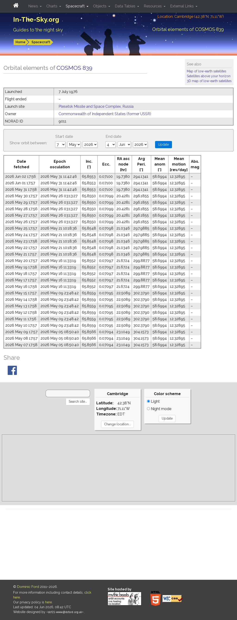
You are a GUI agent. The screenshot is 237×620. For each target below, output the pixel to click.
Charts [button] (52, 6)
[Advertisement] (118, 468)
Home (20, 42)
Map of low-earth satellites (206, 71)
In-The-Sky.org (36, 19)
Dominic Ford (28, 587)
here (48, 602)
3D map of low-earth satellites (209, 81)
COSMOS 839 (74, 67)
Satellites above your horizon (209, 76)
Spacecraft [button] (76, 6)
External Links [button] (182, 6)
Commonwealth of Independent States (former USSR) (105, 114)
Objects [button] (100, 6)
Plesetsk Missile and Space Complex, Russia (96, 106)
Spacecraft (40, 42)
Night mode (159, 409)
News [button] (33, 6)
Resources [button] (153, 6)
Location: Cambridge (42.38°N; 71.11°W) (190, 16)
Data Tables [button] (125, 6)
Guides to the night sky (38, 30)
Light (153, 401)
